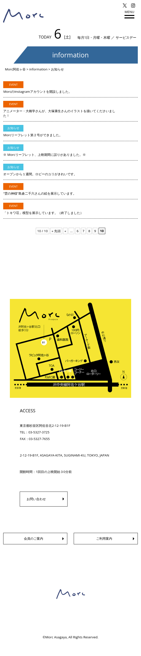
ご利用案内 (104, 538)
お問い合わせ (36, 499)
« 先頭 (56, 231)
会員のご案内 (33, 538)
